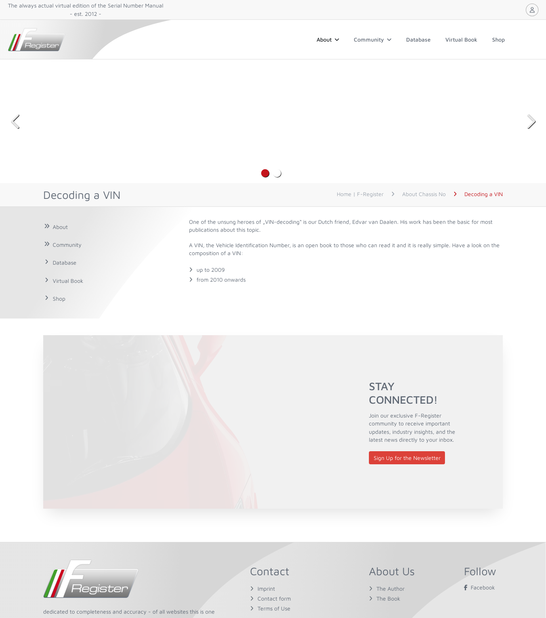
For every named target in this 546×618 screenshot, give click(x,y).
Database (418, 39)
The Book (388, 598)
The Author (390, 588)
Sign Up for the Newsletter (407, 457)
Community (372, 39)
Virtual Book (461, 39)
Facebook (479, 587)
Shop (498, 39)
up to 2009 (211, 269)
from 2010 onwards (221, 279)
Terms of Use (274, 608)
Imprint (266, 588)
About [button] (328, 39)
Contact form (274, 598)
